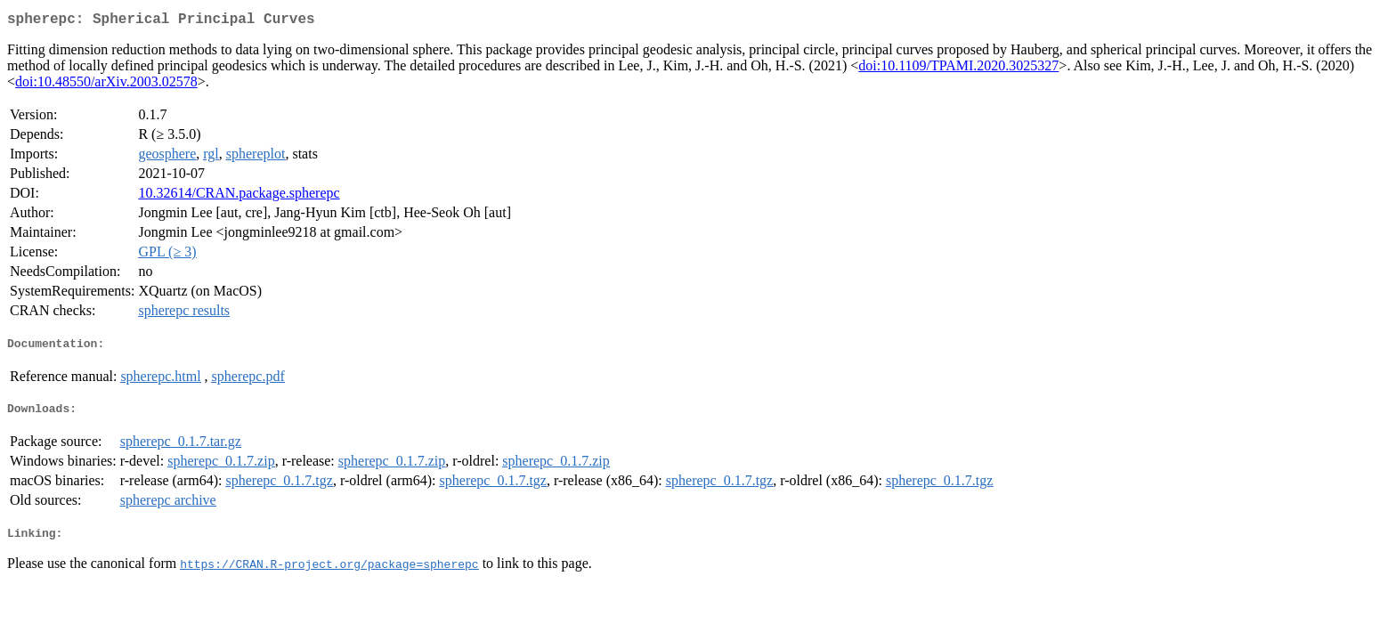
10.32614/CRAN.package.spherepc (238, 196)
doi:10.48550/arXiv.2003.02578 (106, 85)
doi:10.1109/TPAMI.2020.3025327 (958, 69)
